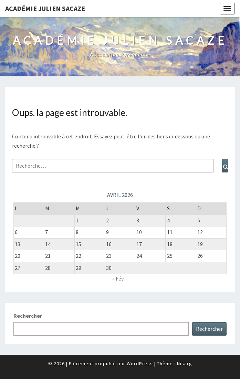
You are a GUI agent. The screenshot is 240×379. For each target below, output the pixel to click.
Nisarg (184, 363)
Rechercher (27, 315)
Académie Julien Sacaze (45, 8)
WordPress (140, 363)
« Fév (118, 278)
